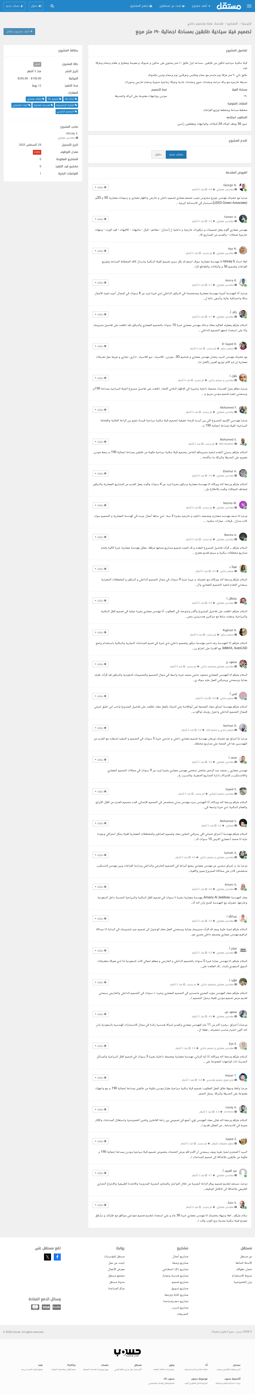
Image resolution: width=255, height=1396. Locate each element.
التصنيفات (182, 1314)
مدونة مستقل (117, 1282)
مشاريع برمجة (180, 1263)
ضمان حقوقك (244, 1269)
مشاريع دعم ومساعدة (175, 1301)
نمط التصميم (159, 90)
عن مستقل (246, 1256)
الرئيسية (246, 23)
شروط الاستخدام (242, 1275)
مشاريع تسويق (179, 1288)
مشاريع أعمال (180, 1256)
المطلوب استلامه (237, 118)
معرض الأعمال (116, 1269)
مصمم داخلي (227, 571)
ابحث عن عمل (116, 1263)
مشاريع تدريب (180, 1307)
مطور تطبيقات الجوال (223, 1143)
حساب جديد (176, 154)
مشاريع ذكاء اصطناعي (175, 1269)
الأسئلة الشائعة (243, 1263)
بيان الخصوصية (243, 1282)
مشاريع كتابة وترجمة (176, 1295)
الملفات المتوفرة (237, 104)
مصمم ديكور (227, 348)
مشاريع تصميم (180, 1282)
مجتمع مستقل (116, 1275)
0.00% (37, 152)
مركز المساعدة (116, 1288)
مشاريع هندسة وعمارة (175, 1275)
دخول (158, 154)
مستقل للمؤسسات (114, 1256)
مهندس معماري (66, 138)
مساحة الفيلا (239, 90)
